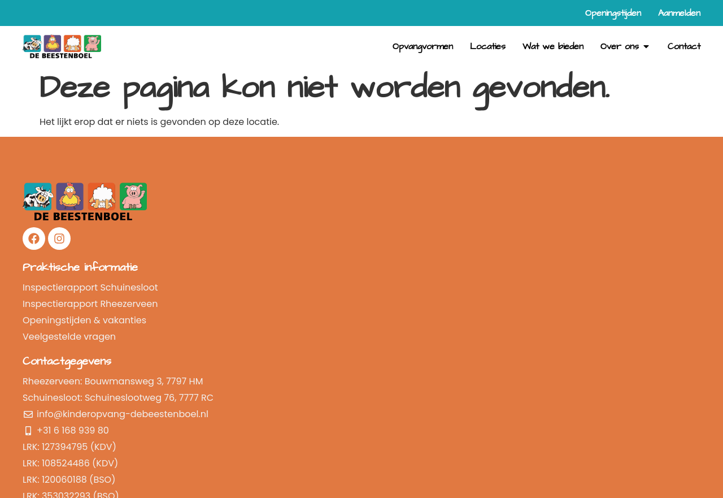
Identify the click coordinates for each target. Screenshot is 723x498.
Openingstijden (517, 278)
